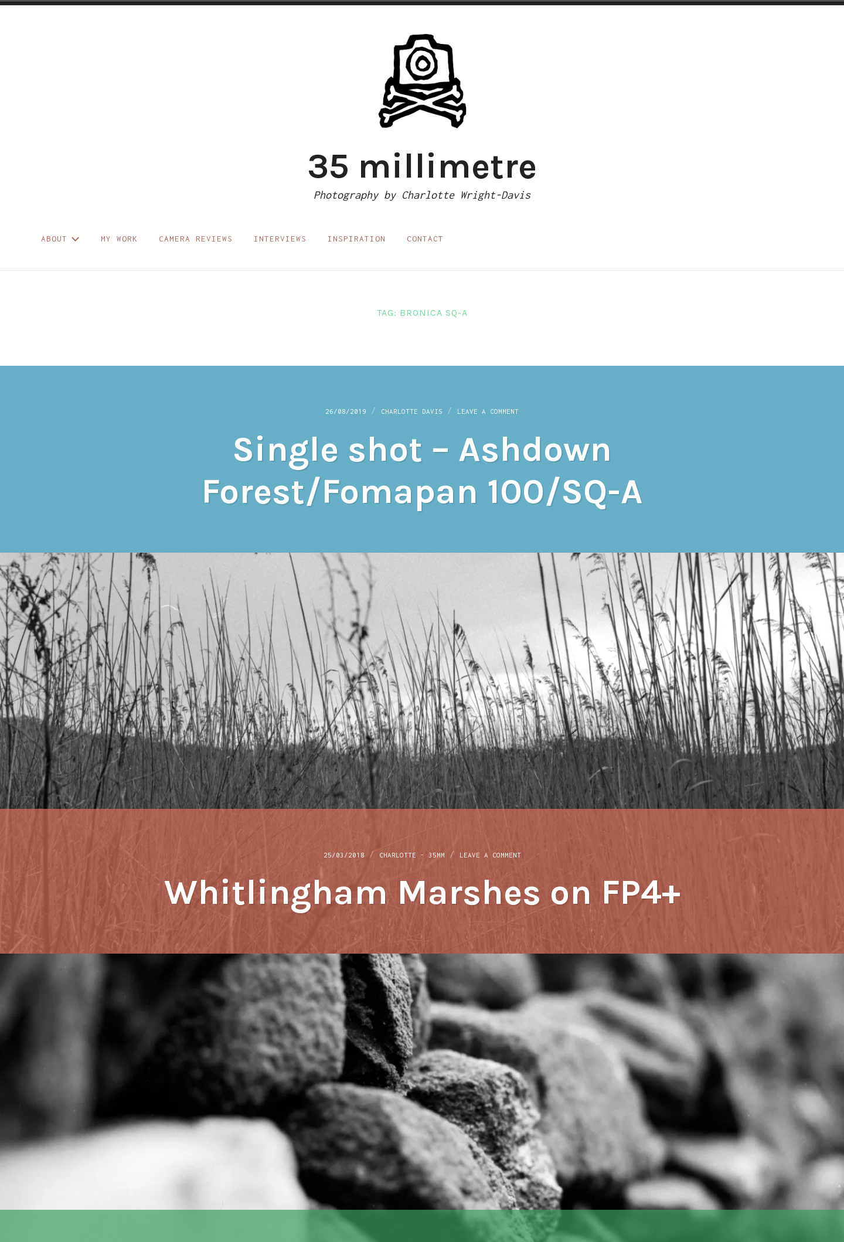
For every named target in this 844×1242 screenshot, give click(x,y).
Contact (425, 238)
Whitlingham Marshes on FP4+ (422, 893)
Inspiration (357, 238)
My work (119, 238)
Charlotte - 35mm (409, 856)
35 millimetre (422, 165)
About (60, 238)
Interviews (280, 238)
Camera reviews (196, 238)
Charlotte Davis (408, 413)
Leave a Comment (502, 413)
